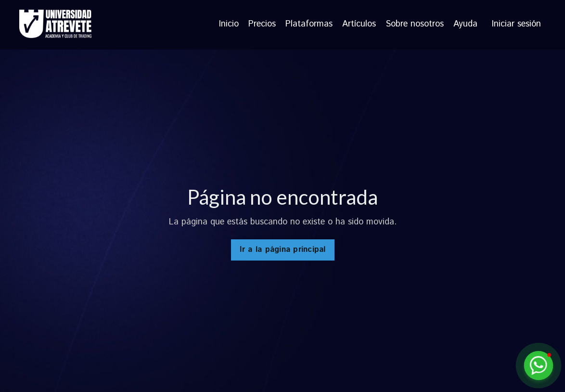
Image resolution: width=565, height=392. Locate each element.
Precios (262, 24)
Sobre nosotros (414, 24)
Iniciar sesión (516, 24)
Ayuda (465, 24)
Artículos (359, 24)
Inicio (229, 24)
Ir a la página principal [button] (283, 249)
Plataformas (309, 24)
